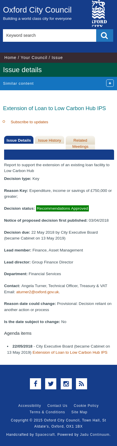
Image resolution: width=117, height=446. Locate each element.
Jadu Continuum (95, 435)
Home (10, 57)
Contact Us (57, 406)
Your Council (34, 57)
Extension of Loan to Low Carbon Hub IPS (70, 352)
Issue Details (18, 140)
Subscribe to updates (29, 122)
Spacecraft (45, 435)
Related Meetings (80, 143)
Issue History (49, 140)
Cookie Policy (86, 406)
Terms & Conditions (47, 412)
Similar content (18, 83)
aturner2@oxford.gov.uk (37, 292)
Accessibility (29, 406)
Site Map (79, 412)
